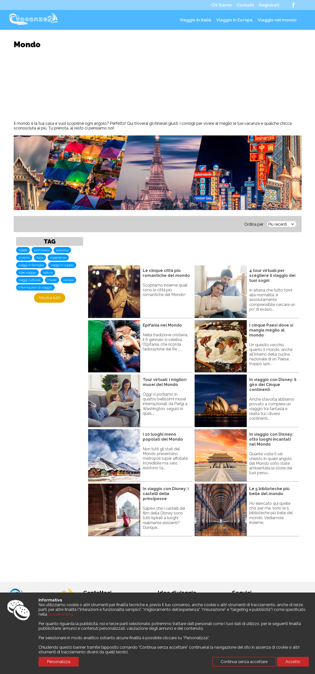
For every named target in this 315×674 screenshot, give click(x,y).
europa (68, 280)
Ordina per (253, 224)
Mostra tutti (49, 297)
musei (52, 280)
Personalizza (58, 661)
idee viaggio (27, 272)
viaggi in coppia (62, 265)
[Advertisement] (157, 85)
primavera (41, 250)
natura (48, 272)
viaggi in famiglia (31, 265)
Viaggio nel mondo (277, 20)
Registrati (269, 5)
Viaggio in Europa (234, 20)
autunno (62, 250)
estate (23, 250)
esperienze (58, 257)
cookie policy (60, 614)
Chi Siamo (221, 5)
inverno (24, 257)
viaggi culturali (30, 280)
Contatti (245, 5)
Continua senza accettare (244, 661)
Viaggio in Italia (195, 20)
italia (39, 257)
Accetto (292, 661)
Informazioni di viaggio (35, 287)
